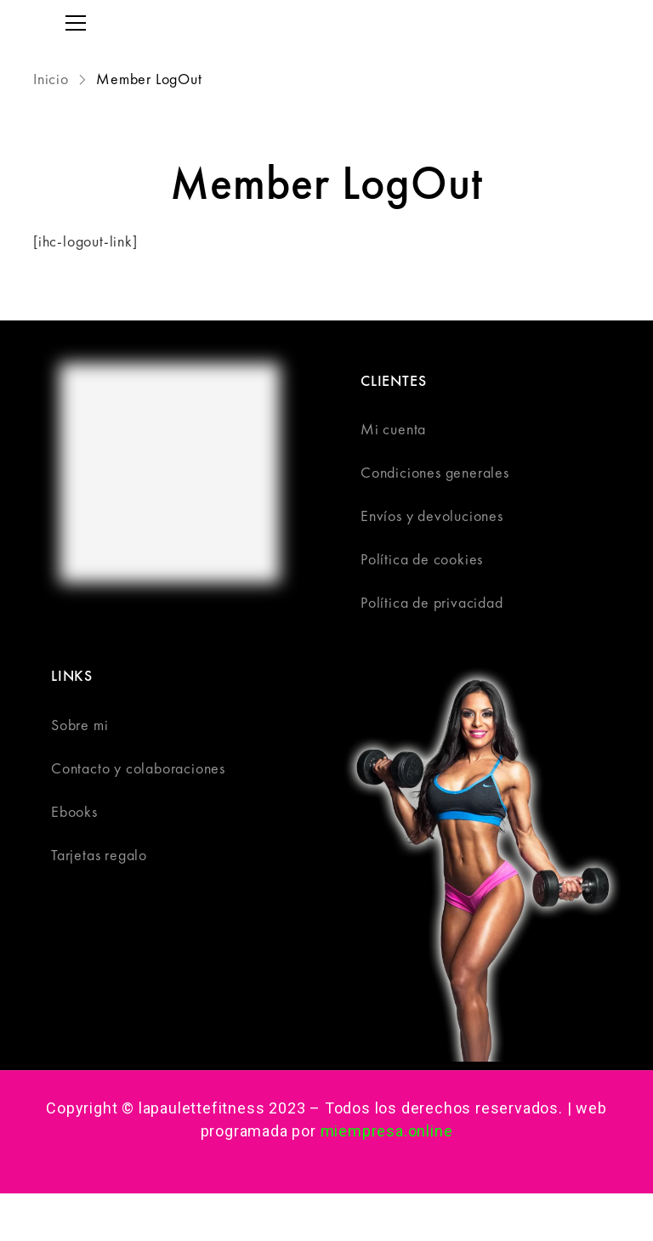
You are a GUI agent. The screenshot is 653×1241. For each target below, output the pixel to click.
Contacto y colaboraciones (138, 768)
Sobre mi (79, 724)
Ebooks (74, 811)
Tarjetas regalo (99, 854)
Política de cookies (422, 559)
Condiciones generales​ (435, 472)
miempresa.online (387, 1131)
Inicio (53, 78)
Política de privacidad (432, 602)
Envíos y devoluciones (432, 515)
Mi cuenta (393, 429)
